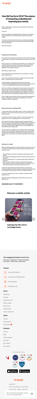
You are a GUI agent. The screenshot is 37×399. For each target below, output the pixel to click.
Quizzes (5, 297)
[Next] (33, 219)
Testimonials (7, 322)
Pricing (5, 319)
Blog (4, 334)
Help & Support (7, 337)
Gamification (7, 309)
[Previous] (3, 219)
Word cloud (6, 306)
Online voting (7, 303)
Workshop (6, 294)
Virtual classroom (8, 312)
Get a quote (6, 346)
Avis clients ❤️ (7, 324)
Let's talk (6, 340)
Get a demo (6, 343)
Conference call (8, 300)
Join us (5, 332)
